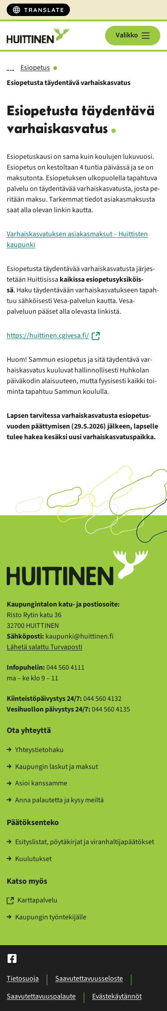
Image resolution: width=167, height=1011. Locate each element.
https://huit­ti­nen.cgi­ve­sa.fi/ (53, 335)
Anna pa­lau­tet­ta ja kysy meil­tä (55, 800)
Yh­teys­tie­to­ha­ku (35, 750)
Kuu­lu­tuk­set (29, 859)
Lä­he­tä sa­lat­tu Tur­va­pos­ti (44, 647)
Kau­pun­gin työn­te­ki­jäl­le (46, 917)
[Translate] (38, 10)
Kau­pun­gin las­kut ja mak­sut (52, 767)
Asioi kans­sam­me (37, 783)
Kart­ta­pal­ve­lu (32, 900)
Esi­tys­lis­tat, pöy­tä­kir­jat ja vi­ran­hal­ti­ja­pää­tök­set (80, 842)
